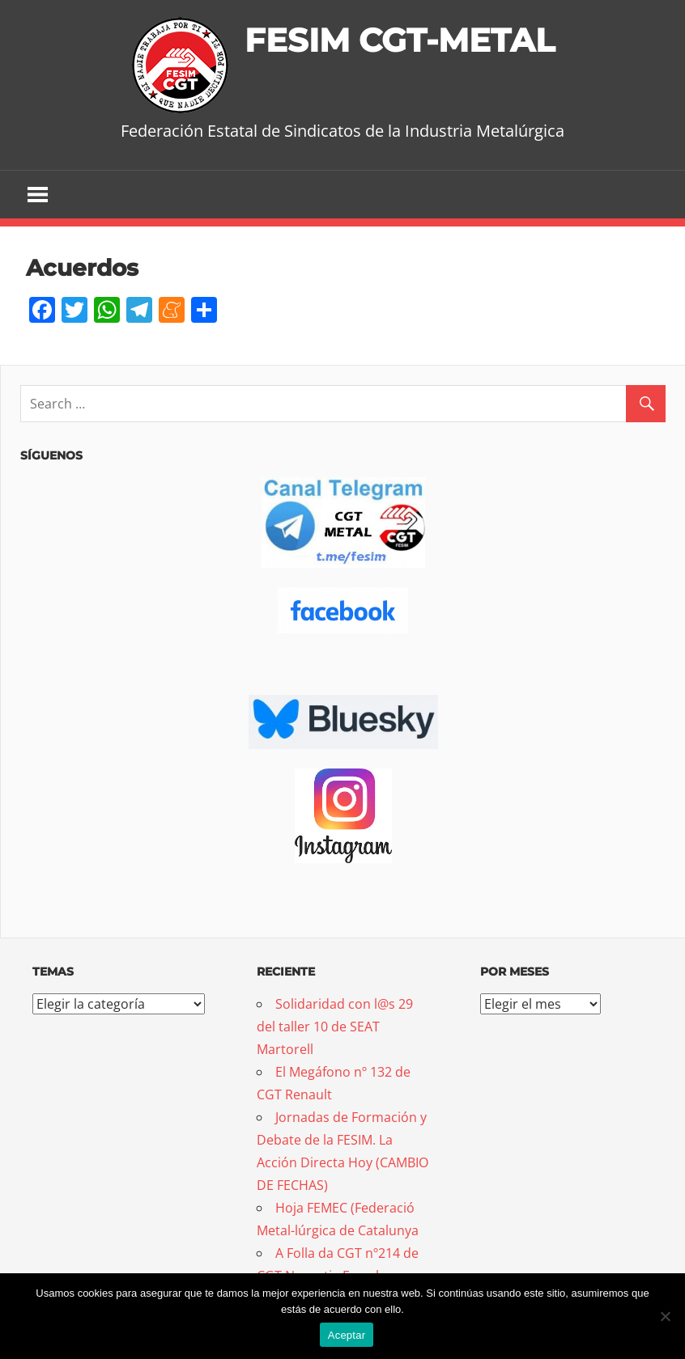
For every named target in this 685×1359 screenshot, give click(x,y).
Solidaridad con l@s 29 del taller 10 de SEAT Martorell (335, 1026)
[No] (665, 1316)
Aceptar (347, 1335)
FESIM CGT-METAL (400, 40)
